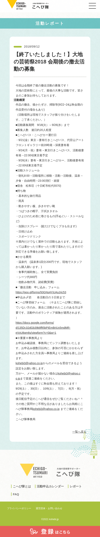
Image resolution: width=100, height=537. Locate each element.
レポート (76, 490)
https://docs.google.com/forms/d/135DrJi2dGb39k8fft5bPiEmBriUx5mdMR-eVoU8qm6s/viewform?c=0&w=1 (43, 327)
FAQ (16, 498)
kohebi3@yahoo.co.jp (29, 363)
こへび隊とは (22, 490)
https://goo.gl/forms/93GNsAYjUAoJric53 (41, 292)
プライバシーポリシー (19, 508)
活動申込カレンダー (50, 490)
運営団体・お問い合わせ (49, 508)
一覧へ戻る (79, 431)
